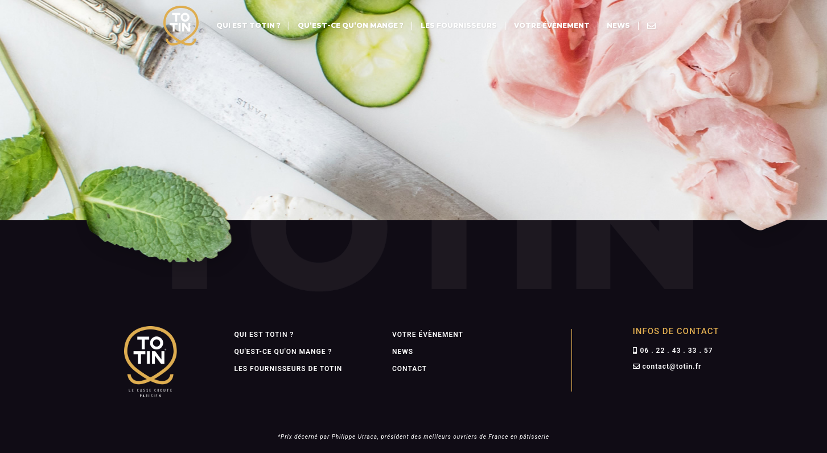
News (618, 25)
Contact (409, 369)
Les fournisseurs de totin (288, 369)
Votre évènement (552, 25)
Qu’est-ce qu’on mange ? (351, 25)
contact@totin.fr (671, 366)
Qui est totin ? (248, 25)
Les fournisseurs (459, 25)
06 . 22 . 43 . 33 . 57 (676, 351)
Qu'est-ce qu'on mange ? (283, 352)
